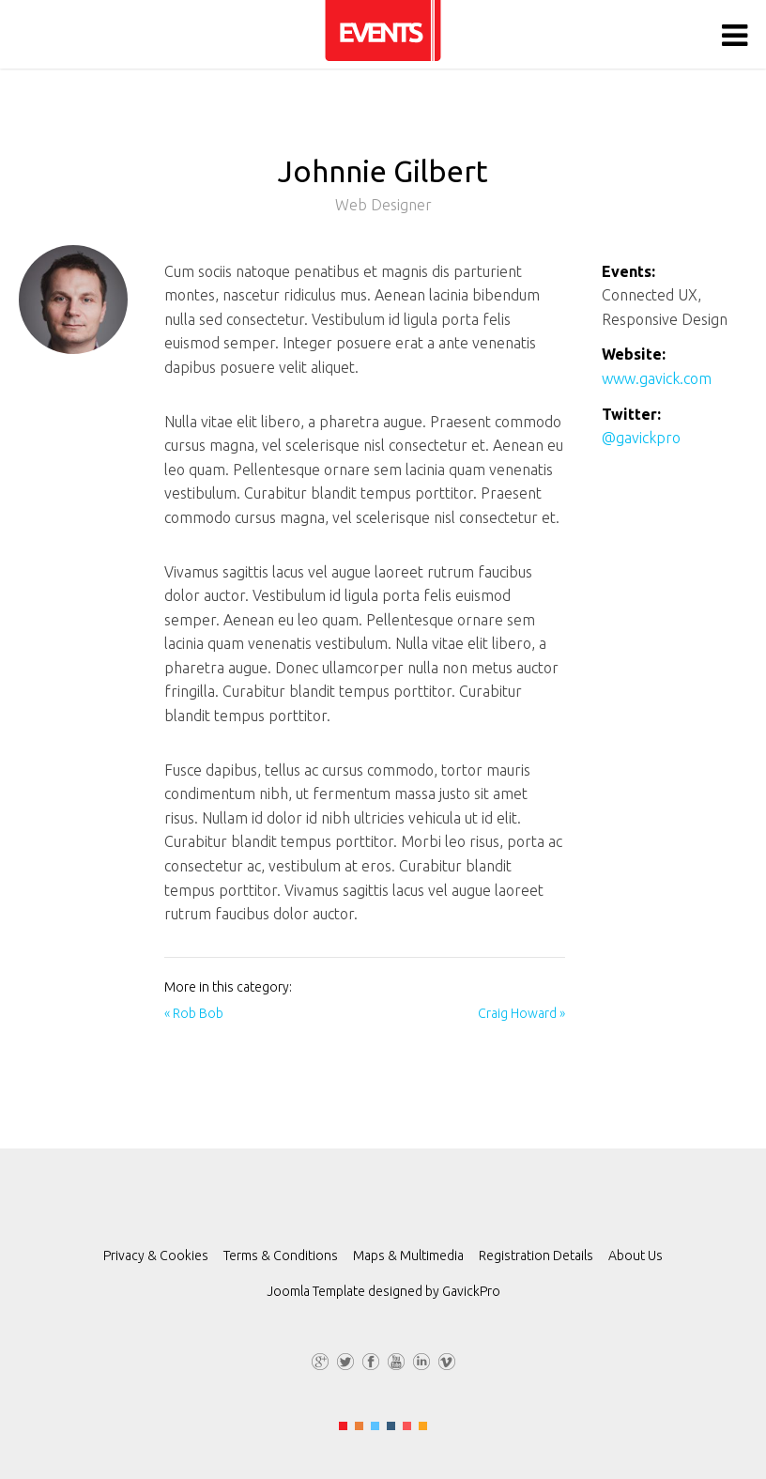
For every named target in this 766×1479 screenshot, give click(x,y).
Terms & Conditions (280, 1255)
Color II (359, 1426)
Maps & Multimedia (408, 1255)
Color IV (391, 1426)
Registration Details (536, 1255)
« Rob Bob (193, 1013)
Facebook (371, 1359)
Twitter (345, 1359)
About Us (635, 1255)
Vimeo (447, 1359)
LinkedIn (421, 1359)
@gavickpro (641, 437)
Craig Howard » (521, 1013)
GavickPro (471, 1291)
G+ (320, 1359)
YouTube (396, 1359)
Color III (375, 1426)
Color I (343, 1426)
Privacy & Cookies (155, 1255)
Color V (407, 1426)
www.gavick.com (657, 378)
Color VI (423, 1426)
